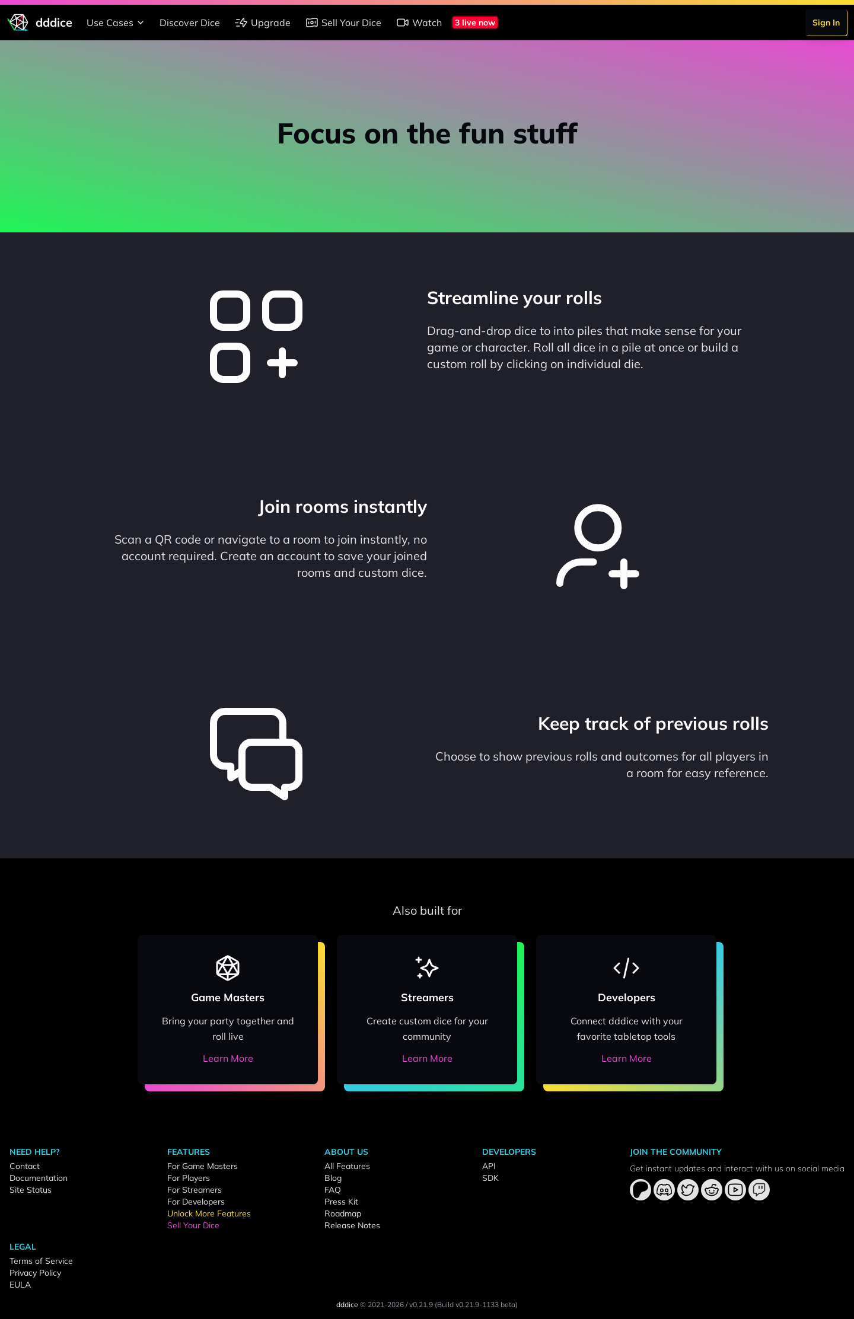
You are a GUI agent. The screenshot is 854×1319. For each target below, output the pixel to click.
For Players (188, 1178)
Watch (419, 22)
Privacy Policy (35, 1272)
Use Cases (117, 22)
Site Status (30, 1189)
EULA (20, 1284)
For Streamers (194, 1189)
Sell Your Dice (343, 22)
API (489, 1166)
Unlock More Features (209, 1213)
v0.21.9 (421, 1304)
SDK (490, 1178)
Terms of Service (41, 1261)
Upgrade (262, 22)
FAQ (332, 1189)
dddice (347, 1304)
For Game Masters (202, 1166)
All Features (347, 1166)
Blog (333, 1178)
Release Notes (352, 1225)
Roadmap (342, 1213)
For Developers (196, 1201)
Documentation (38, 1178)
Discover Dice (190, 22)
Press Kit (341, 1201)
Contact (24, 1166)
